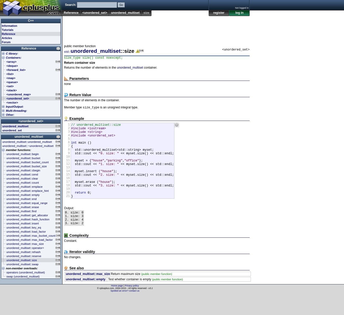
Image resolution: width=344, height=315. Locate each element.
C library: (12, 53)
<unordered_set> (94, 13)
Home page (117, 306)
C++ (31, 20)
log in (239, 13)
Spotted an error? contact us (124, 311)
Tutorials (8, 29)
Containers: (13, 57)
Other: (10, 114)
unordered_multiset (125, 13)
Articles (7, 38)
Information (9, 25)
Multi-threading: (16, 110)
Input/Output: (15, 106)
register (218, 13)
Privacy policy (132, 306)
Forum (6, 42)
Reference (71, 13)
